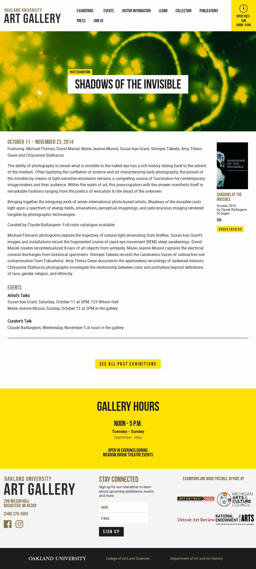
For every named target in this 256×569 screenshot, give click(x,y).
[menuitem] (86, 11)
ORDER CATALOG (230, 229)
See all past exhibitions (128, 364)
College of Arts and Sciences (128, 558)
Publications (209, 10)
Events (109, 10)
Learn (163, 10)
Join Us (99, 20)
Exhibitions (85, 10)
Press (81, 20)
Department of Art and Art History (196, 558)
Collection (184, 10)
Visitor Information (136, 10)
